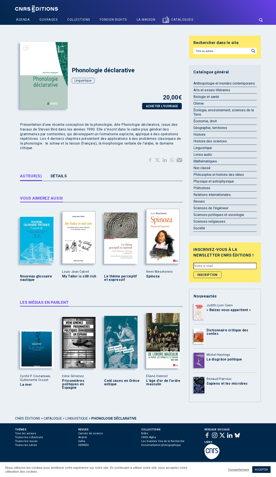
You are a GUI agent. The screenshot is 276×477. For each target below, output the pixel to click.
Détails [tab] (59, 176)
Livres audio (202, 155)
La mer (26, 384)
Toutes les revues (26, 441)
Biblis (144, 433)
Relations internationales (212, 195)
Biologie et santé (206, 97)
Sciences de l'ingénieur (210, 208)
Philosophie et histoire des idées (218, 175)
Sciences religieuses (209, 221)
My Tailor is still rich (79, 276)
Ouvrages (48, 19)
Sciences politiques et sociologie (218, 215)
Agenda (23, 19)
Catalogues (182, 19)
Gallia (81, 441)
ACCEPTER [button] (261, 469)
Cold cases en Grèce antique (122, 382)
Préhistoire (201, 188)
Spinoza (153, 276)
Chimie (198, 103)
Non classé (201, 168)
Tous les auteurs (25, 433)
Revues (199, 201)
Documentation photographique (161, 445)
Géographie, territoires (210, 128)
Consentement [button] (238, 470)
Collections (78, 19)
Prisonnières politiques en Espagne (73, 384)
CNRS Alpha (148, 437)
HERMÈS (83, 445)
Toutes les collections (29, 437)
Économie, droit (205, 121)
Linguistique (83, 80)
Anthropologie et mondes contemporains (224, 83)
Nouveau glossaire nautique (36, 278)
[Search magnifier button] (261, 20)
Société (199, 228)
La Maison (146, 19)
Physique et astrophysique (213, 181)
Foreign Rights (113, 19)
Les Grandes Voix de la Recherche (163, 441)
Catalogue (53, 418)
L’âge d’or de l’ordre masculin (163, 382)
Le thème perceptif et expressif (120, 278)
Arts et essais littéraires (211, 90)
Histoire (199, 134)
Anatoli (82, 437)
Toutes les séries (26, 445)
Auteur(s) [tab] (31, 176)
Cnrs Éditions (27, 418)
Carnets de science (90, 433)
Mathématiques (205, 161)
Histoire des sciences (210, 141)
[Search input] (222, 50)
